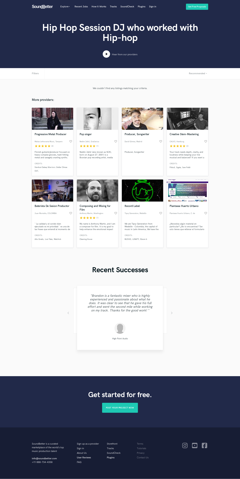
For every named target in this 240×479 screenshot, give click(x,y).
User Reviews (84, 457)
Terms (140, 444)
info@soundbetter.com (44, 458)
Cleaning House (86, 239)
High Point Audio (120, 338)
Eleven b (143, 239)
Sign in (152, 6)
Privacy (140, 453)
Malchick (57, 239)
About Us (82, 453)
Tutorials (141, 448)
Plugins (141, 6)
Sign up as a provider (88, 444)
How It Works (99, 6)
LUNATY (135, 239)
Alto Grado (39, 239)
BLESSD (128, 239)
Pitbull (172, 167)
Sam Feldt (186, 167)
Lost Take (48, 239)
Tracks (113, 6)
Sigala (178, 167)
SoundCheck (127, 6)
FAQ (79, 462)
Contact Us (143, 457)
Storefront (112, 444)
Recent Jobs (81, 6)
